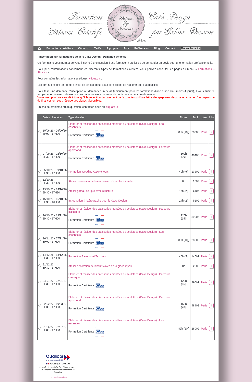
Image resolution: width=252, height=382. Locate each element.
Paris (204, 132)
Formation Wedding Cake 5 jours (88, 171)
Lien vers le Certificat (58, 377)
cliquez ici (95, 78)
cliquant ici (112, 106)
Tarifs (97, 48)
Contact (170, 48)
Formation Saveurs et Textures (87, 256)
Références (141, 48)
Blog (157, 48)
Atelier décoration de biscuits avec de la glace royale (100, 181)
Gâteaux (83, 48)
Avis (126, 48)
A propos (112, 48)
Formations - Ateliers (59, 48)
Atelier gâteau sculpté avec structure (90, 190)
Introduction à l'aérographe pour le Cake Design (97, 200)
